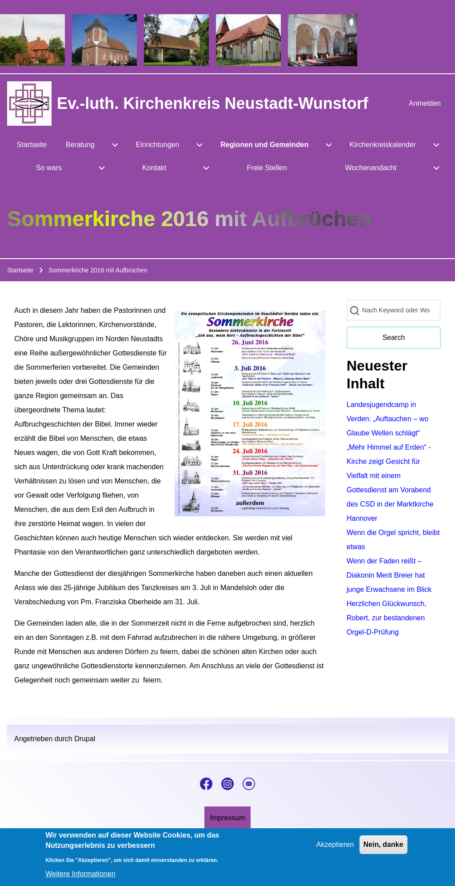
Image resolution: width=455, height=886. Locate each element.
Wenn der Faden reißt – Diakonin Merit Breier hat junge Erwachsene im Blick (389, 575)
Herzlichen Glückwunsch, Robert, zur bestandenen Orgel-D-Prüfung (387, 618)
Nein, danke (383, 849)
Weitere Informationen (80, 878)
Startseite (20, 270)
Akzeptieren (335, 849)
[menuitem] (425, 103)
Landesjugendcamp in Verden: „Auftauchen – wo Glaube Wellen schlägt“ (387, 419)
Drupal (84, 738)
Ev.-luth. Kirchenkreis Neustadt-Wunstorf (212, 103)
